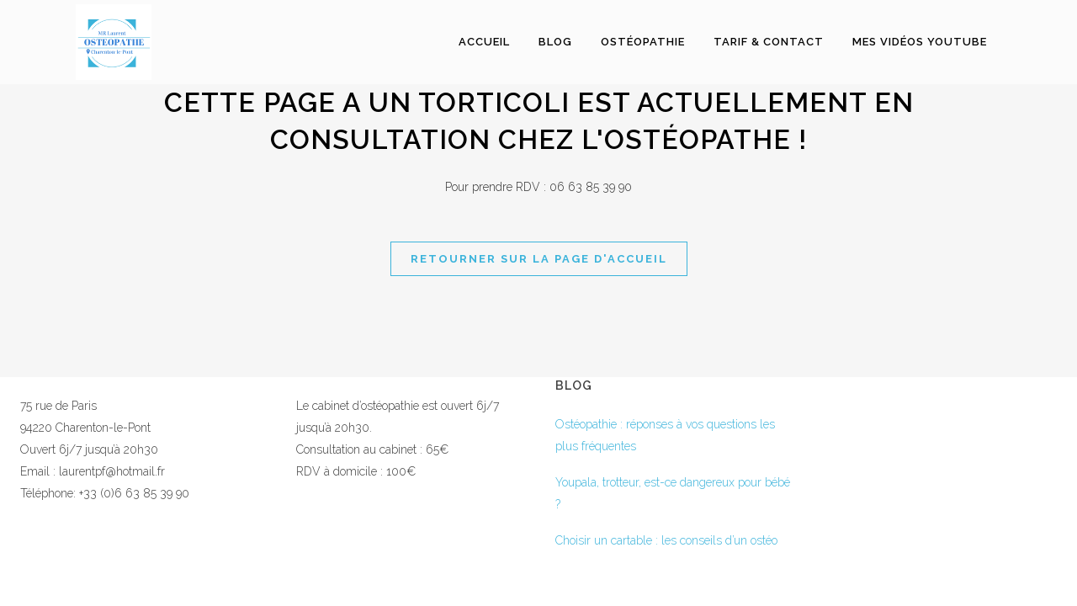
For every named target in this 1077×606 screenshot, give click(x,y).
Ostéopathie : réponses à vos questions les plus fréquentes (665, 435)
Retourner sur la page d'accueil (539, 258)
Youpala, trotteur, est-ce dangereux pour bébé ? (672, 493)
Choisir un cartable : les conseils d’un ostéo (666, 540)
